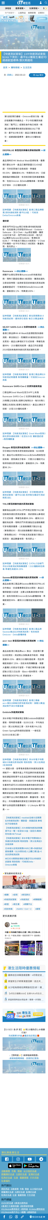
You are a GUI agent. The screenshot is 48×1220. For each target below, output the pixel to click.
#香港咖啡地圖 (26, 1206)
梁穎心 (10, 75)
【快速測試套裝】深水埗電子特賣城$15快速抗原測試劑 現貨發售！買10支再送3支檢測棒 (23, 841)
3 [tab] (23, 18)
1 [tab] (18, 18)
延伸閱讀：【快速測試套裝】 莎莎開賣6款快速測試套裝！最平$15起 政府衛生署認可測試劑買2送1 (24, 495)
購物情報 (15, 67)
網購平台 (28, 904)
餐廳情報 (24, 1178)
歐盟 (7, 904)
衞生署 (16, 904)
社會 (16, 1178)
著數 (7, 895)
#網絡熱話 (31, 1212)
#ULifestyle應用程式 (10, 1209)
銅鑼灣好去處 (7, 1174)
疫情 (16, 895)
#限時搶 (24, 1209)
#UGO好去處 (7, 1203)
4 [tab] (26, 18)
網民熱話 (5, 1189)
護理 (38, 909)
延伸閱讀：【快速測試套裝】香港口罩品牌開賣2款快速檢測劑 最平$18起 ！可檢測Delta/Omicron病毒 (23, 212)
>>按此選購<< (21, 271)
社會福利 (5, 1181)
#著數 (23, 1212)
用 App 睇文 (38, 75)
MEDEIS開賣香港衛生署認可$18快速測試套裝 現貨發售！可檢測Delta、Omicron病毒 (23, 862)
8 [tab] (26, 21)
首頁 (5, 67)
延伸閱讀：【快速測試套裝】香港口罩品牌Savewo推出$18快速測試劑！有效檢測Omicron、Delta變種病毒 (22, 632)
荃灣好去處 (33, 1174)
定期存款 (42, 13)
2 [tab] (21, 18)
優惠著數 (19, 8)
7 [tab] (23, 21)
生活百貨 (27, 67)
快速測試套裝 (10, 899)
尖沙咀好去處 (29, 1171)
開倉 (20, 1171)
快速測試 (25, 899)
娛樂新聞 (32, 13)
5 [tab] (28, 18)
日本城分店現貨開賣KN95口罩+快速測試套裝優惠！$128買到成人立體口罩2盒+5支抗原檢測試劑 (23, 851)
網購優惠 (38, 899)
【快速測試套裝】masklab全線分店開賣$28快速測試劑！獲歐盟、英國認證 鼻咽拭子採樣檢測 (23, 821)
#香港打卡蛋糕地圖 (10, 1206)
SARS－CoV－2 (24, 909)
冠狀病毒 (9, 909)
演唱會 (8, 8)
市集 (14, 1171)
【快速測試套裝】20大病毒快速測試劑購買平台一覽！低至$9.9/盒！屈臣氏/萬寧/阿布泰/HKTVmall (23, 831)
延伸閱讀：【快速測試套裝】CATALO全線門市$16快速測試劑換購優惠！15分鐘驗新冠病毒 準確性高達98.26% (23, 566)
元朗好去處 (21, 1174)
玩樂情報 (33, 8)
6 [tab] (31, 18)
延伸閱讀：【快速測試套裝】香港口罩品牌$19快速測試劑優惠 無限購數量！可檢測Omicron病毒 (24, 377)
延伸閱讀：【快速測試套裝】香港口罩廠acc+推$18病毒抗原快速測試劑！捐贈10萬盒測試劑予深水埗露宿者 (24, 703)
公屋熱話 (22, 13)
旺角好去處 (6, 1178)
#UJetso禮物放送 (37, 1209)
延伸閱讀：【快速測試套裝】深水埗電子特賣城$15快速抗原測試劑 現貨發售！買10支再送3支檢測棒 (24, 762)
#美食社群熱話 (21, 1203)
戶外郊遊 (34, 1178)
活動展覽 (5, 1171)
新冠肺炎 (26, 895)
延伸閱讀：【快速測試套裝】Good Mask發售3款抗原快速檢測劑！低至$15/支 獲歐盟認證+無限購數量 (24, 436)
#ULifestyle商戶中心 (10, 1212)
